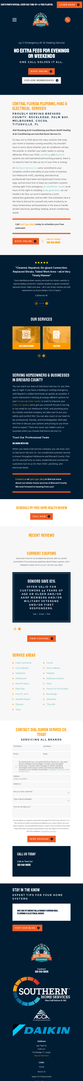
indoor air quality (20, 405)
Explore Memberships (41, 80)
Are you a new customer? (22, 791)
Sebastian (51, 699)
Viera (18, 709)
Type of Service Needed (22, 799)
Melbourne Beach (55, 678)
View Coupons (41, 638)
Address (16, 776)
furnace (21, 401)
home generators (51, 190)
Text (34, 614)
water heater (34, 401)
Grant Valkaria (53, 668)
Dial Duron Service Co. (26, 168)
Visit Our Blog (27, 928)
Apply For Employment (41, 1077)
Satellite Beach (23, 699)
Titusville (50, 704)
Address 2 (17, 784)
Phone (15, 754)
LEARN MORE (69, 4)
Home (41, 1067)
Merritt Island (22, 683)
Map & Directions (41, 1056)
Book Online (41, 71)
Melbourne (21, 678)
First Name (17, 746)
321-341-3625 (53, 242)
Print (48, 614)
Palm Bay (20, 689)
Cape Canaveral (23, 663)
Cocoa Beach (22, 668)
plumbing (45, 154)
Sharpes (20, 704)
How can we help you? (22, 807)
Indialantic (21, 673)
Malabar (50, 673)
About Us (41, 1072)
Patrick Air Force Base (57, 689)
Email (41, 614)
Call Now (41, 516)
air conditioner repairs (54, 186)
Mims (49, 683)
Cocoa (49, 663)
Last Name (47, 746)
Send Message (41, 839)
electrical (59, 154)
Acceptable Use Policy (56, 769)
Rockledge (51, 694)
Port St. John (22, 694)
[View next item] (46, 303)
